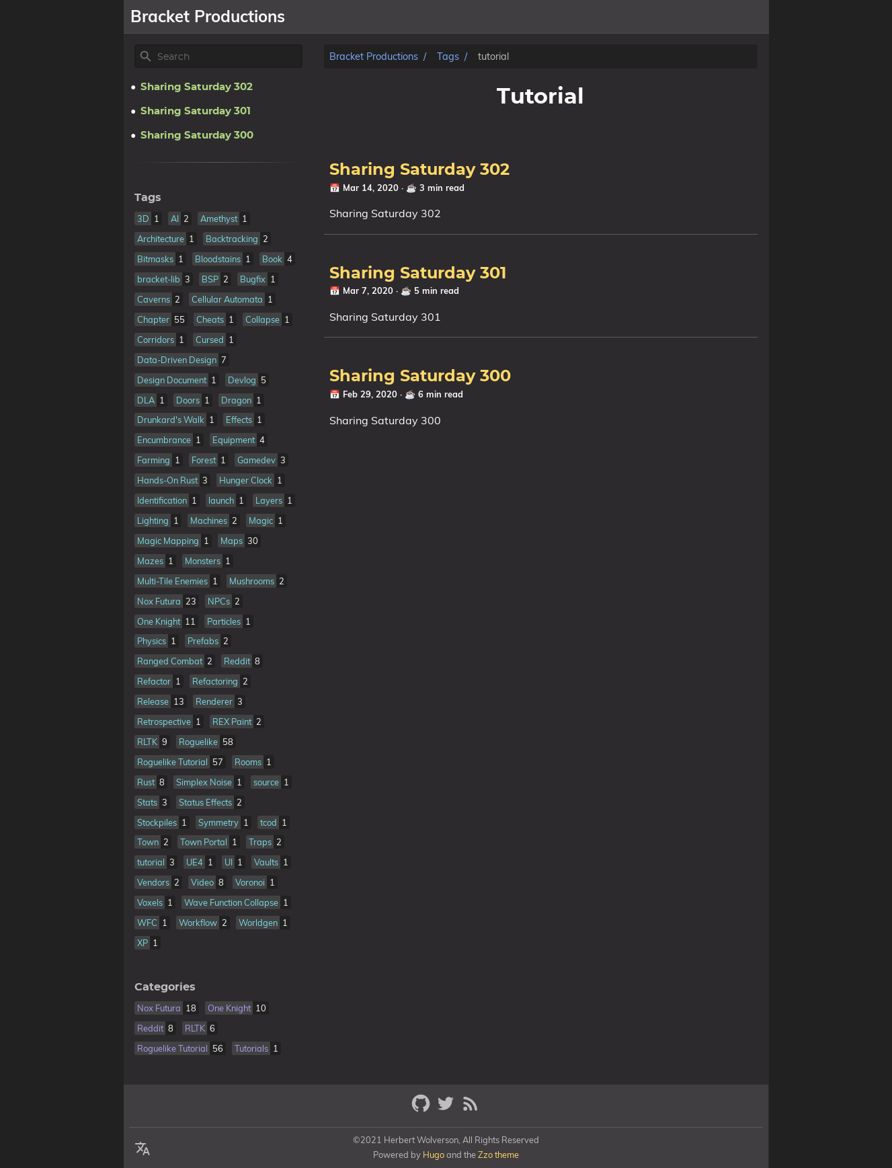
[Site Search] (228, 56)
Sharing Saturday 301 (417, 274)
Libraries (626, 16)
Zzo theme (498, 1154)
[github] (422, 1109)
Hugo (433, 1154)
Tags (448, 56)
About (523, 16)
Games (570, 16)
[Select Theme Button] (484, 17)
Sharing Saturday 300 (420, 376)
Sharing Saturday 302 (419, 170)
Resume (684, 16)
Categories (165, 987)
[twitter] (447, 1109)
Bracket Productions (373, 56)
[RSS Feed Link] (470, 1109)
